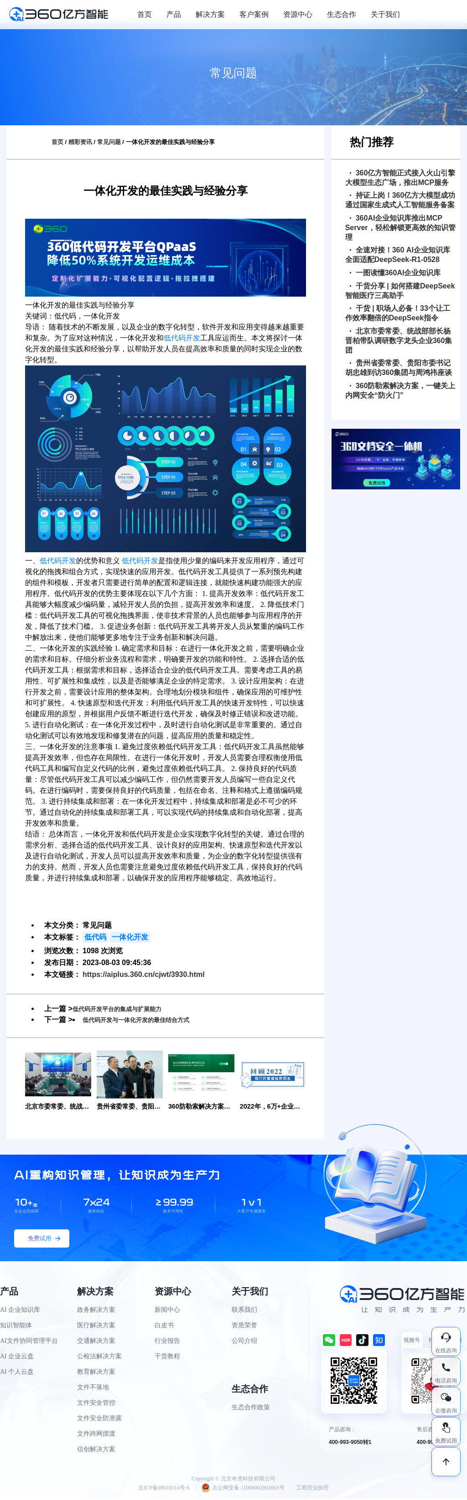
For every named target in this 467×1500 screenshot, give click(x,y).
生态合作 (341, 14)
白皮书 (164, 1326)
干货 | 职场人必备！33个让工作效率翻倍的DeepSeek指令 (397, 313)
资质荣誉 (244, 1326)
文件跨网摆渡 (96, 1434)
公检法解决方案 (99, 1357)
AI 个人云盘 (17, 1372)
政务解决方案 (96, 1310)
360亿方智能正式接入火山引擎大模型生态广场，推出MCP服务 (400, 177)
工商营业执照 (312, 1489)
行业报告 (167, 1341)
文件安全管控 (96, 1403)
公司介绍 (244, 1341)
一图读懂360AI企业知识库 (395, 273)
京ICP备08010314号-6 (164, 1489)
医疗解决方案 (96, 1326)
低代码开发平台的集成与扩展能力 (127, 1008)
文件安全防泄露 (99, 1419)
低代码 (95, 937)
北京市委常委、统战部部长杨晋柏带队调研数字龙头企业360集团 (398, 340)
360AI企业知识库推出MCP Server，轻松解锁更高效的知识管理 (400, 227)
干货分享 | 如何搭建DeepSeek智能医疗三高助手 (400, 290)
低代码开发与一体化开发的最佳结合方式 (148, 1019)
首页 (144, 14)
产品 (173, 14)
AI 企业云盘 (17, 1357)
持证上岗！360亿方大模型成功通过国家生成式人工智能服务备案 (400, 200)
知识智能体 (16, 1326)
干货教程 (167, 1357)
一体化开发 (130, 937)
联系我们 (244, 1310)
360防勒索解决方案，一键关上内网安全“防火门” (400, 390)
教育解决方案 (96, 1372)
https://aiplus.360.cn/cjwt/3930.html (144, 974)
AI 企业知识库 (20, 1310)
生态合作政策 (251, 1408)
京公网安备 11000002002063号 (243, 1489)
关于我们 (385, 14)
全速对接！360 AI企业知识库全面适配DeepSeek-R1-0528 (397, 254)
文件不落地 (93, 1388)
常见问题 (109, 142)
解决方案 (210, 14)
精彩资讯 (80, 142)
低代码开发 (182, 338)
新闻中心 (167, 1310)
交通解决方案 (96, 1341)
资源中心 (297, 14)
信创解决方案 (96, 1450)
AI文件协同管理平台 (29, 1341)
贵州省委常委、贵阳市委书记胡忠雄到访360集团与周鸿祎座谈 (398, 367)
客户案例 (254, 14)
